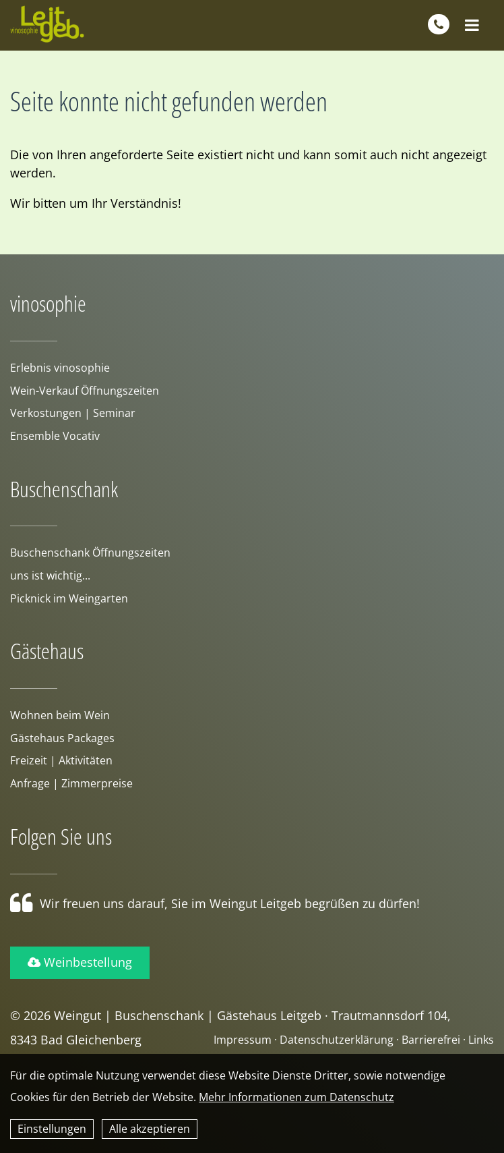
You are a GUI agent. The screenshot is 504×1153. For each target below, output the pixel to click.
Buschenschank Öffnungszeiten (90, 552)
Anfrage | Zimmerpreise (71, 783)
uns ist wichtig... (50, 575)
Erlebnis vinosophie (60, 367)
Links (481, 1039)
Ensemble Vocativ (55, 435)
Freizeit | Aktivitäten (61, 760)
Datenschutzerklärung (336, 1039)
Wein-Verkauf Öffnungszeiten (84, 390)
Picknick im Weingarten (69, 598)
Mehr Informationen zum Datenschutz (296, 1097)
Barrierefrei (431, 1039)
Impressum (243, 1039)
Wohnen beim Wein (60, 715)
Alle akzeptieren (149, 1128)
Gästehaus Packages (62, 738)
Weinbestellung (80, 962)
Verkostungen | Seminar (72, 412)
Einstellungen (52, 1128)
